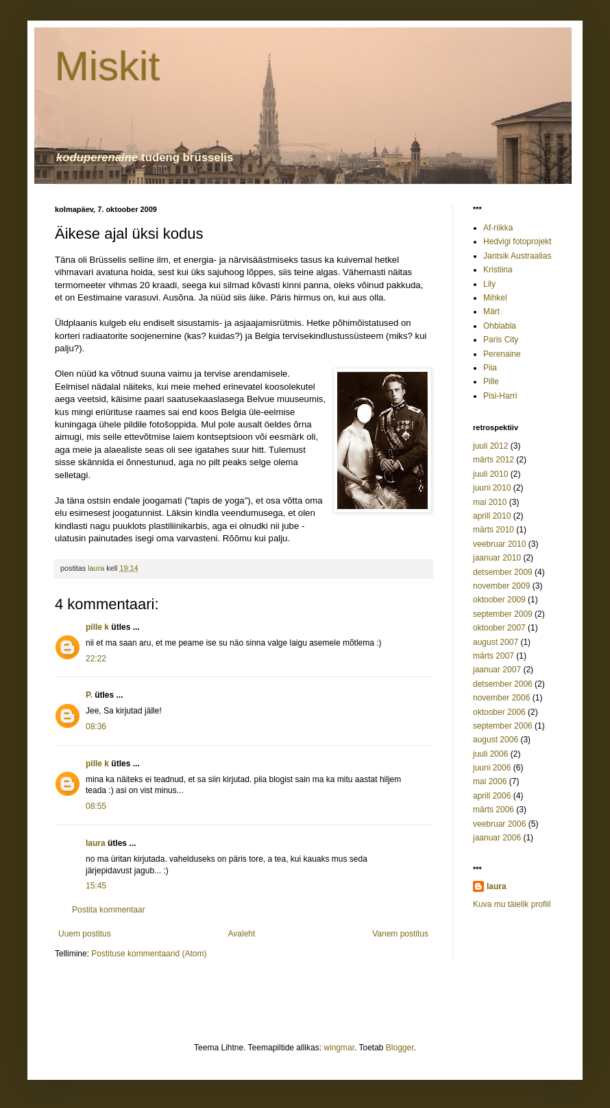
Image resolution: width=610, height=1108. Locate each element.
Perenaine (502, 354)
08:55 (96, 806)
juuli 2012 (490, 446)
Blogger (400, 1047)
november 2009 (501, 586)
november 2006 (501, 698)
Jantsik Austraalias (517, 256)
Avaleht (242, 934)
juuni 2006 (492, 768)
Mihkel (495, 298)
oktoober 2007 (499, 628)
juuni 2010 (492, 488)
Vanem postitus (400, 934)
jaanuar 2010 (497, 558)
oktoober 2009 (499, 599)
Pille (491, 381)
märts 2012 (493, 459)
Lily (489, 284)
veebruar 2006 (499, 824)
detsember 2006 (503, 684)
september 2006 (503, 726)
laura (96, 843)
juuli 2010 (490, 474)
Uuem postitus (84, 934)
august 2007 (495, 642)
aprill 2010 (492, 516)
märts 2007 (493, 656)
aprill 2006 (492, 796)
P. (89, 695)
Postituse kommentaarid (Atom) (148, 953)
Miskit (107, 66)
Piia (490, 368)
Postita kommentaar (108, 910)
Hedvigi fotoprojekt (517, 241)
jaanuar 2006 (497, 837)
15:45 (96, 886)
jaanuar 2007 (497, 669)
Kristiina (498, 269)
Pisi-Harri (500, 396)
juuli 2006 (490, 754)
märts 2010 (493, 529)
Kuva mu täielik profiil (511, 904)
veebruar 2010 (499, 544)
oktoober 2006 (499, 712)
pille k (97, 627)
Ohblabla (499, 326)
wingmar (339, 1047)
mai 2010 (490, 502)
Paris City (500, 339)
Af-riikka (498, 228)
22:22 (96, 658)
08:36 (96, 726)
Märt (491, 311)
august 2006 (495, 739)
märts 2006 (493, 809)
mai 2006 (490, 781)
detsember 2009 (503, 572)
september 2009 (503, 614)
